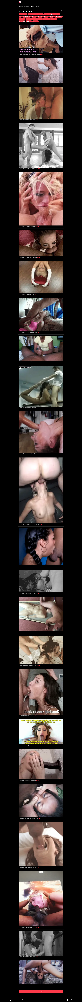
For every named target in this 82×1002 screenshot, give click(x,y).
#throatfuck (22, 54)
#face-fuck (34, 867)
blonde (34, 16)
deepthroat (30, 19)
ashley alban (39, 14)
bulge (51, 16)
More (41, 54)
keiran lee (56, 14)
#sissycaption (36, 54)
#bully (27, 715)
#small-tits (36, 524)
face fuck (31, 14)
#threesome (29, 665)
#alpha (31, 715)
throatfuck (38, 19)
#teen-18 (33, 927)
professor (22, 19)
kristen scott (58, 16)
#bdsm (26, 632)
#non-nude (27, 332)
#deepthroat (33, 83)
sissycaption (26, 16)
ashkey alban (23, 14)
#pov (25, 294)
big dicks (35, 21)
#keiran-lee (29, 54)
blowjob (46, 16)
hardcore (22, 21)
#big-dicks (33, 119)
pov (20, 16)
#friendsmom (35, 745)
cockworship (48, 14)
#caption (28, 745)
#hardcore (34, 168)
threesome (46, 19)
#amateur (27, 83)
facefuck (28, 21)
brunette (40, 16)
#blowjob (21, 83)
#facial (35, 453)
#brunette (34, 566)
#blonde (26, 226)
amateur (53, 19)
